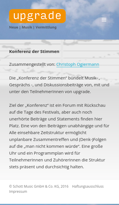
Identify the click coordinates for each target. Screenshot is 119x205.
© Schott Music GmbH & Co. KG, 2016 (38, 186)
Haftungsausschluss (88, 186)
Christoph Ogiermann (77, 64)
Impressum (18, 191)
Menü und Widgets (104, 25)
